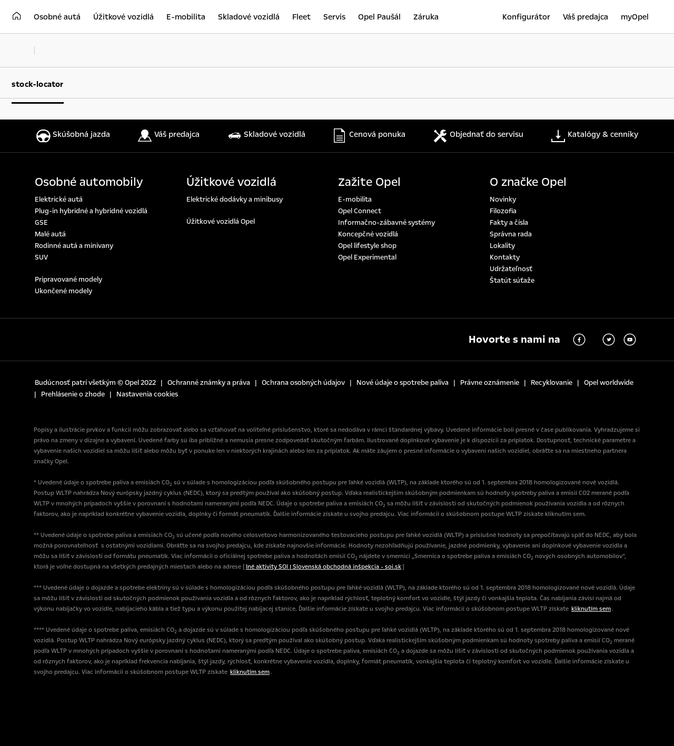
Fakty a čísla (509, 222)
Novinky (503, 199)
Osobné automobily (89, 182)
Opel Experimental (367, 257)
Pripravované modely (68, 279)
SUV (41, 257)
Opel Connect (359, 211)
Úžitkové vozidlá (231, 182)
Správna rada (511, 234)
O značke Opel (528, 182)
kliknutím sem (591, 609)
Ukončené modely (63, 291)
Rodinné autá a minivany (74, 246)
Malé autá (50, 234)
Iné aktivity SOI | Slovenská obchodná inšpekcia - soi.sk (323, 567)
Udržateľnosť (511, 269)
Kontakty (505, 257)
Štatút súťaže (512, 280)
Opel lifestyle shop (367, 246)
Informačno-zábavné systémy (386, 222)
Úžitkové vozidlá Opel (220, 221)
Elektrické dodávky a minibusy (234, 199)
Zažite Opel (369, 182)
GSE (41, 222)
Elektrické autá (59, 199)
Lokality (502, 246)
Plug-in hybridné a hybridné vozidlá (91, 211)
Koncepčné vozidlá (368, 234)
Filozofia (503, 211)
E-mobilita (355, 199)
